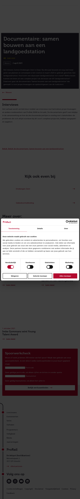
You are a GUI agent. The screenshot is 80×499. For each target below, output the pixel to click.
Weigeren (15, 276)
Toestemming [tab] (13, 228)
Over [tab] (66, 228)
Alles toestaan (65, 276)
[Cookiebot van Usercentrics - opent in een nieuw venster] (67, 222)
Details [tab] (40, 228)
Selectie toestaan (40, 276)
